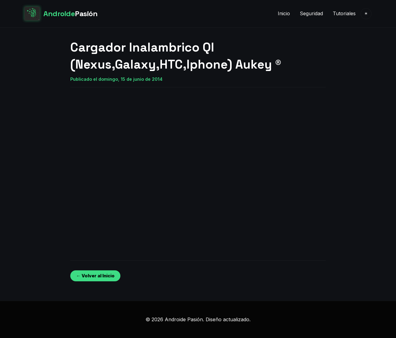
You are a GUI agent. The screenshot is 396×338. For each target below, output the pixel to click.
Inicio (284, 13)
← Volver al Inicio (95, 275)
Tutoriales (344, 13)
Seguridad (311, 13)
